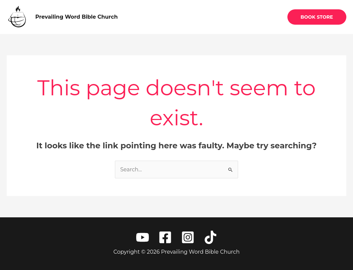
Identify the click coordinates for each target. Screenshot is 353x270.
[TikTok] (210, 237)
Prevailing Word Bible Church (76, 17)
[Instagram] (187, 237)
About (213, 17)
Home (185, 17)
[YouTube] (142, 237)
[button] (316, 17)
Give (238, 17)
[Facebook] (165, 237)
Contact (264, 17)
